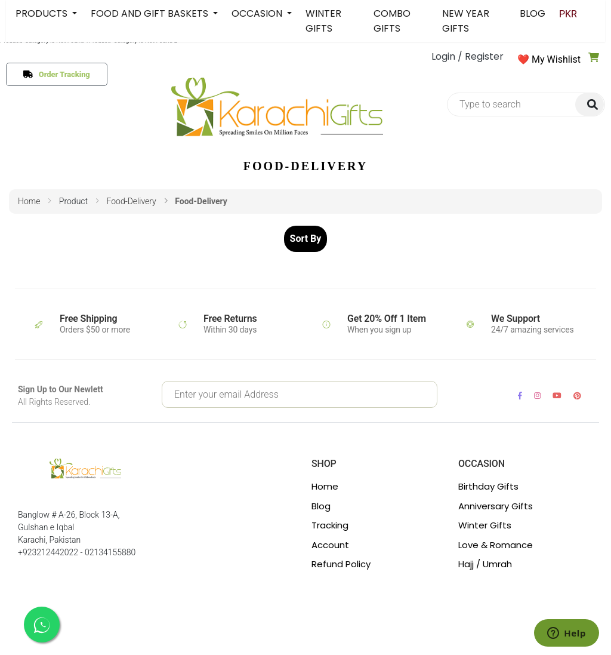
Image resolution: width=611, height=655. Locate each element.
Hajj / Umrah (485, 564)
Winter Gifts (484, 525)
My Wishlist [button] (556, 59)
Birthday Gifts (488, 486)
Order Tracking (61, 74)
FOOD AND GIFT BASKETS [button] (151, 13)
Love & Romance (495, 545)
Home (29, 201)
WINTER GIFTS (323, 21)
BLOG (532, 13)
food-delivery (131, 201)
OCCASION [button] (258, 13)
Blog (321, 506)
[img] (589, 104)
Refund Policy (341, 564)
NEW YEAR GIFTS (465, 21)
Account (330, 545)
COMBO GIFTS (392, 21)
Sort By (306, 238)
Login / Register (467, 56)
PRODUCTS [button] (43, 13)
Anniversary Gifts (495, 506)
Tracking (329, 525)
